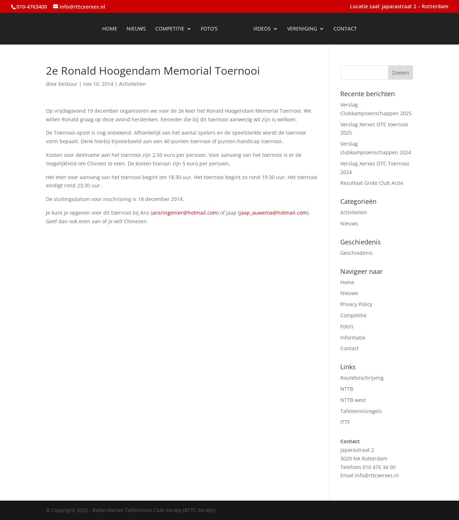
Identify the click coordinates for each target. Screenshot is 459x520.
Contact (345, 29)
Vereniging (302, 29)
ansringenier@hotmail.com (184, 212)
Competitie (169, 29)
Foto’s (209, 29)
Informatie (352, 337)
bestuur (67, 83)
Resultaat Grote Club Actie (371, 182)
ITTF (345, 421)
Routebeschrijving (362, 377)
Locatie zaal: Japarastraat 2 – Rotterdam (399, 7)
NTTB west (353, 400)
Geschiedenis (356, 252)
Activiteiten (132, 83)
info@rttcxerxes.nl (377, 475)
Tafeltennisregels (361, 411)
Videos (262, 29)
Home (109, 29)
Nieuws (136, 29)
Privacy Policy (356, 304)
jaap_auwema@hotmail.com (273, 212)
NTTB (346, 388)
